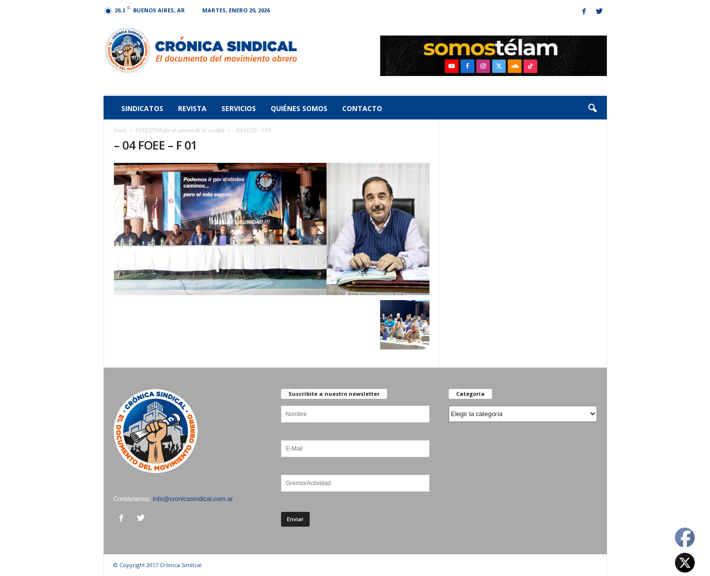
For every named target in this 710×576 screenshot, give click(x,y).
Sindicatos (142, 108)
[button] (592, 108)
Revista (192, 108)
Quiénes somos (299, 108)
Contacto (362, 108)
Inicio (120, 130)
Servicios (238, 108)
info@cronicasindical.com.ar (193, 498)
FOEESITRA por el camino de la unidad (180, 130)
